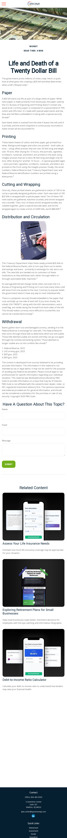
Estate (33, 834)
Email (4, 425)
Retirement (33, 828)
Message (6, 440)
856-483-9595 (36, 797)
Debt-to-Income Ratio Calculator (24, 680)
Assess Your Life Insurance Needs (26, 543)
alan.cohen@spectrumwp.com (33, 811)
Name (5, 409)
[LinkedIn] (33, 816)
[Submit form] (8, 464)
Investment (33, 831)
